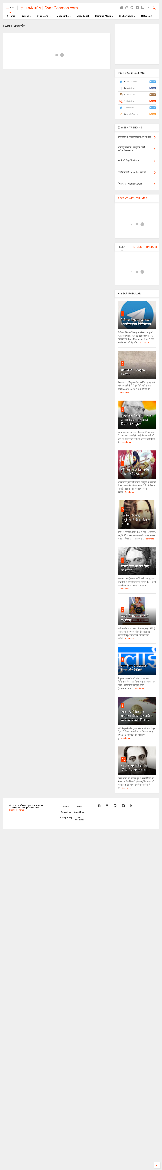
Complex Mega (104, 16)
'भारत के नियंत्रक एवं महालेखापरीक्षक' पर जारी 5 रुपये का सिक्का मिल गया (136, 716)
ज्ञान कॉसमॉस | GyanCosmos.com (49, 8)
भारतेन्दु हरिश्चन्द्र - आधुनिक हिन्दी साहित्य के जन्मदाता (135, 520)
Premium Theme (16, 810)
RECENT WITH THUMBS (132, 198)
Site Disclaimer (79, 818)
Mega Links (63, 16)
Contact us (66, 812)
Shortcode (127, 16)
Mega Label (83, 16)
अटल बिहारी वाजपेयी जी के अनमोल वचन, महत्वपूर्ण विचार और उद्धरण (136, 420)
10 (123, 759)
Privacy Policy (65, 817)
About (79, 807)
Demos (26, 16)
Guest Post (79, 812)
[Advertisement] (137, 44)
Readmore (144, 342)
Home (10, 16)
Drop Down (44, 16)
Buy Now (146, 16)
